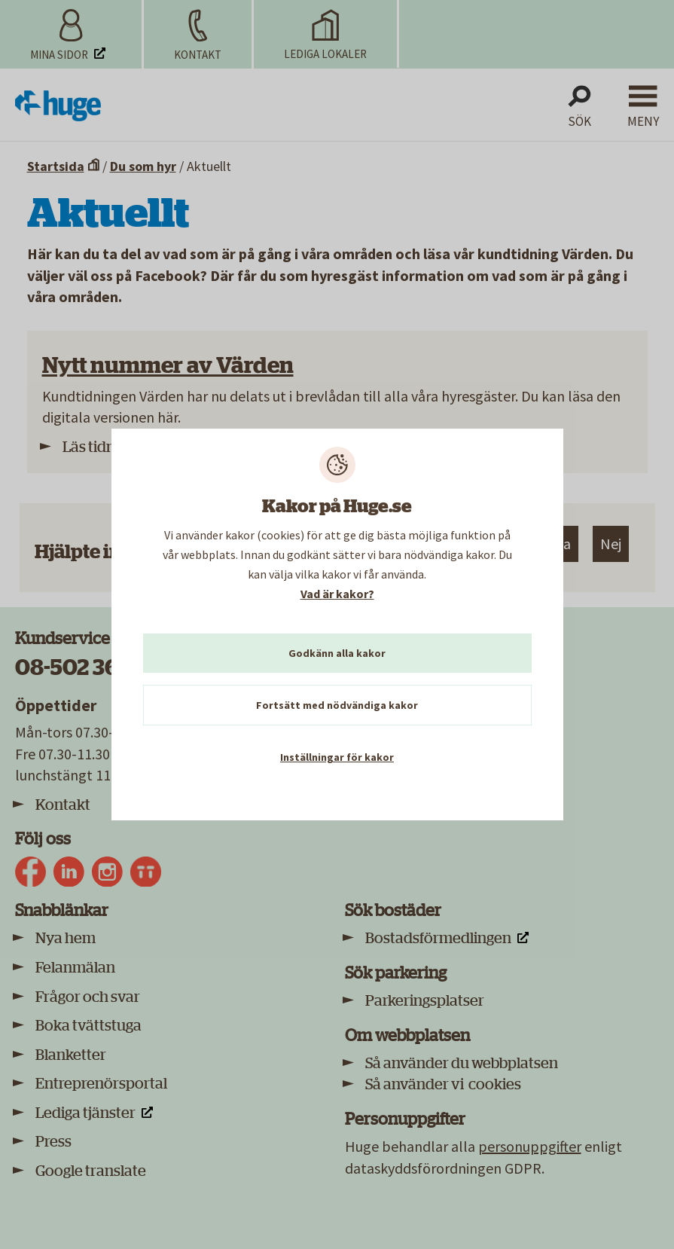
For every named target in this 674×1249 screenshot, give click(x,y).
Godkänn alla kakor (337, 653)
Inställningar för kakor (337, 757)
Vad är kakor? (337, 593)
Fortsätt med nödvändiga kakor (337, 705)
